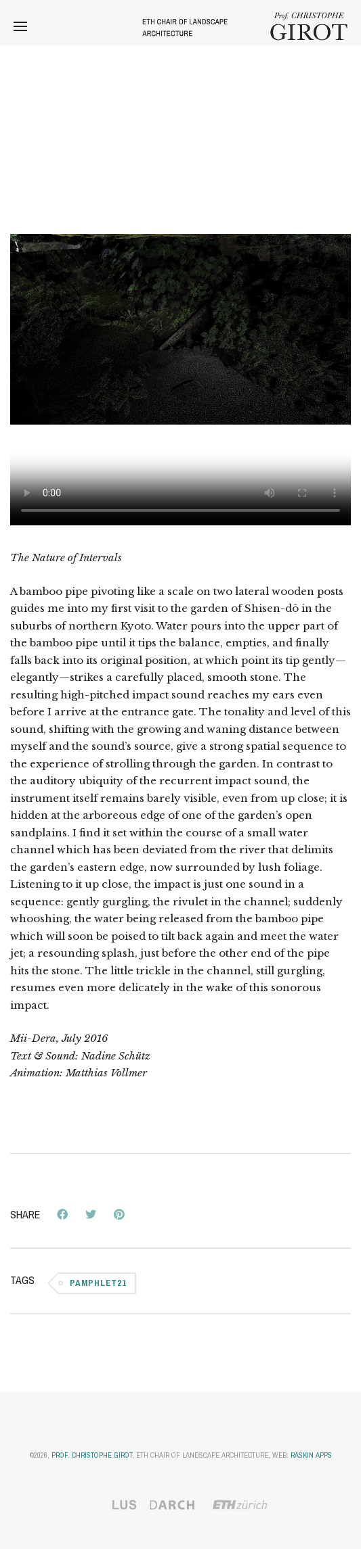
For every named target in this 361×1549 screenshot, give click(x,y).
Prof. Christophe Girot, (92, 1455)
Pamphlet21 (98, 1283)
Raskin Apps (311, 1455)
